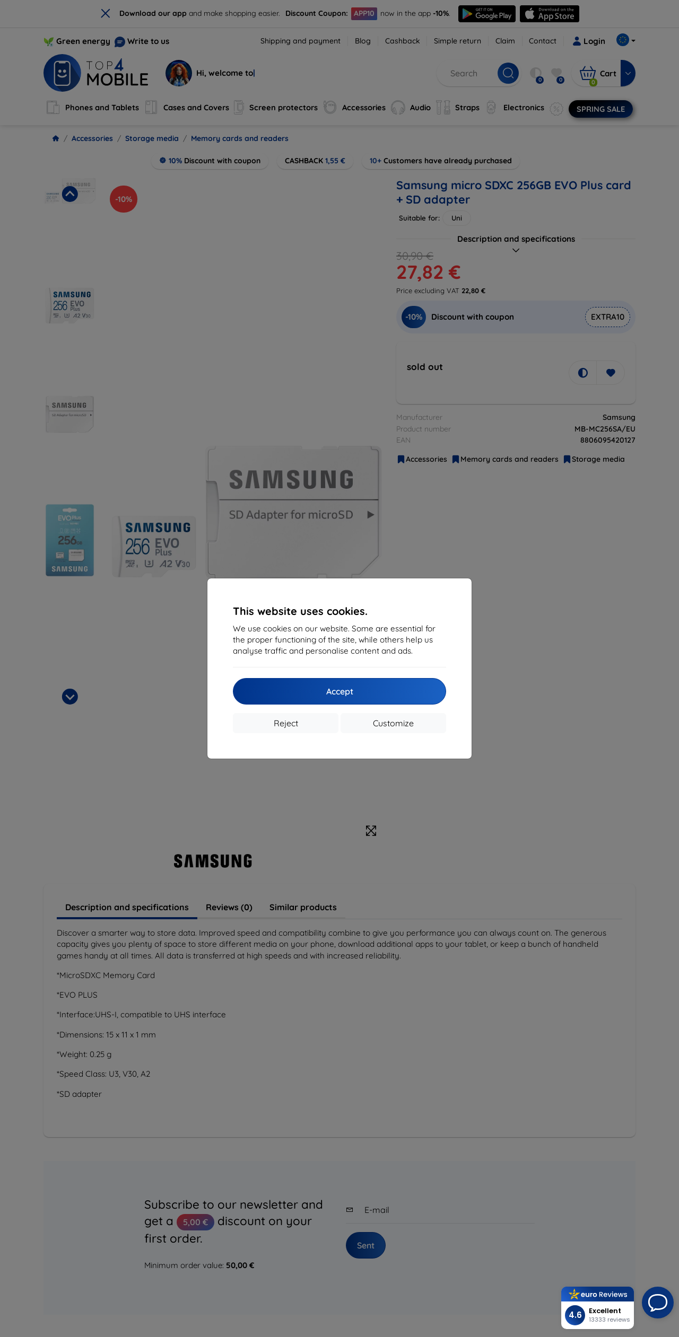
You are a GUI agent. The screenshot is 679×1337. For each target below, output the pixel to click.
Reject (286, 723)
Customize (393, 723)
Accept (339, 691)
